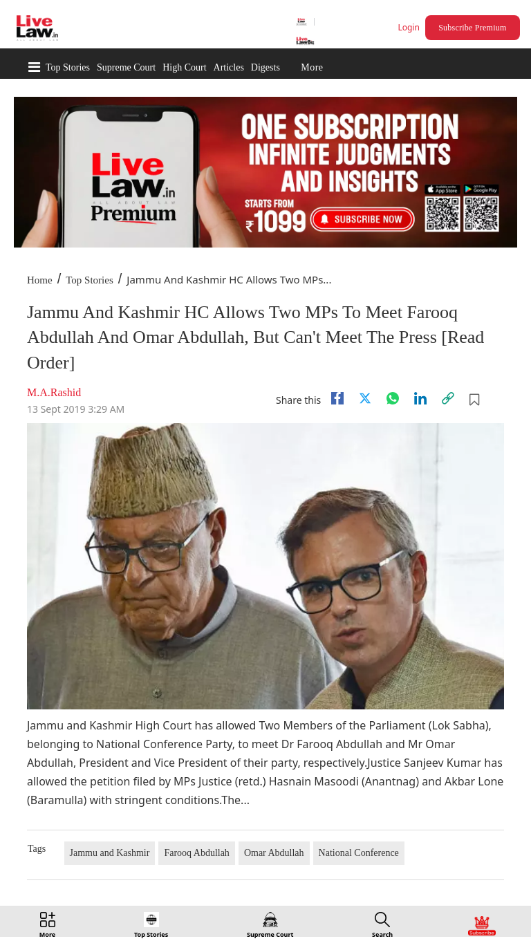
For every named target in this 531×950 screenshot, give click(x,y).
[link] (448, 398)
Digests (265, 67)
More (312, 67)
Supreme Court (126, 67)
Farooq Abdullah (197, 853)
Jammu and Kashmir (110, 853)
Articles (229, 67)
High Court (184, 67)
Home (40, 280)
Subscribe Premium (472, 27)
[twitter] (365, 398)
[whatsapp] (392, 398)
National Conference (359, 853)
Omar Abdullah (274, 853)
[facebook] (337, 398)
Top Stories (68, 67)
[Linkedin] (420, 398)
